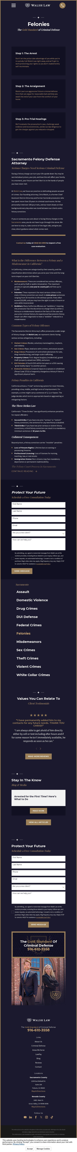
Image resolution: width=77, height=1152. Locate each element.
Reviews (38, 1062)
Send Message (21, 571)
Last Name (17, 511)
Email (15, 525)
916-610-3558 (38, 949)
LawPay (38, 1054)
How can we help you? (22, 540)
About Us (38, 1041)
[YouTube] (25, 1117)
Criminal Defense (38, 1046)
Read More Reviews (38, 756)
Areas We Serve (38, 1050)
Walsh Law (18, 191)
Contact (38, 1067)
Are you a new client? (21, 533)
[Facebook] (36, 1117)
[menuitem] (37, 592)
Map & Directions (38, 1091)
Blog (38, 1058)
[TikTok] (52, 1117)
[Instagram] (46, 1117)
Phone (15, 518)
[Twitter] (41, 1117)
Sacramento (16, 222)
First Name (17, 504)
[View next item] (40, 749)
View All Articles (38, 822)
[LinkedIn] (30, 1117)
